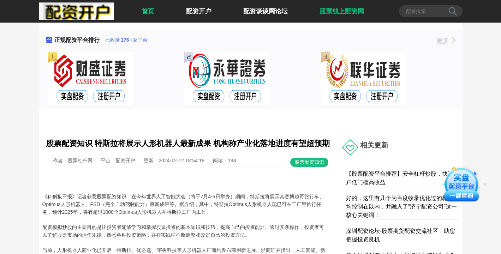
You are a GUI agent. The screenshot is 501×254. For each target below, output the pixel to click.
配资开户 (198, 11)
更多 (445, 40)
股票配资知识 (309, 162)
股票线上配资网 (342, 11)
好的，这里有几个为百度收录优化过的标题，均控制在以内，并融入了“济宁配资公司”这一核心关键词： (402, 206)
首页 (148, 11)
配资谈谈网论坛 (265, 11)
